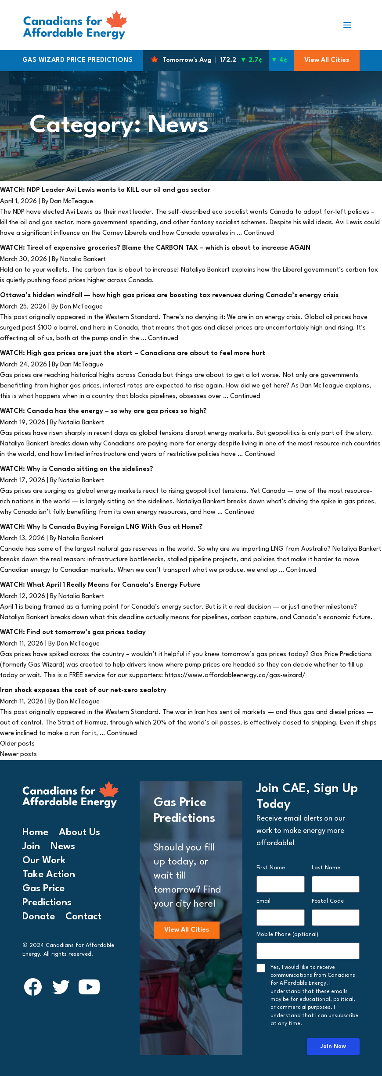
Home (35, 832)
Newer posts (18, 754)
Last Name (326, 868)
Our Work (44, 860)
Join (31, 846)
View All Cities (326, 60)
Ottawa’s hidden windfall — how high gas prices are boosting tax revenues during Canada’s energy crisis (169, 295)
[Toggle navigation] (351, 25)
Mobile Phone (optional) (287, 934)
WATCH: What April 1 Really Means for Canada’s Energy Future (100, 585)
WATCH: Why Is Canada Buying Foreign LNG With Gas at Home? (101, 527)
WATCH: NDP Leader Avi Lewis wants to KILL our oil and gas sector (105, 190)
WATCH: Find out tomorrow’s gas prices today (73, 632)
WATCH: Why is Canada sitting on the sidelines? (76, 469)
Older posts (17, 744)
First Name (270, 868)
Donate (38, 917)
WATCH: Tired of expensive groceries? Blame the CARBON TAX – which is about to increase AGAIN (155, 248)
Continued (259, 233)
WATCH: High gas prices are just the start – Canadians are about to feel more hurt (132, 353)
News (62, 846)
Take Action (48, 874)
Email (263, 901)
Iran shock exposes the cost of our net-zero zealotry (83, 690)
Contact (83, 917)
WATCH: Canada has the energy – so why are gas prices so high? (103, 411)
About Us (79, 832)
